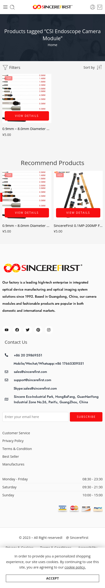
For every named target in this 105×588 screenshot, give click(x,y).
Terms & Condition (17, 448)
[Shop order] (93, 67)
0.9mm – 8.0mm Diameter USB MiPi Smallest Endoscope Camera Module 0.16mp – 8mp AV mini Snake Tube (26, 128)
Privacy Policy (13, 440)
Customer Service (16, 433)
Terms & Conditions (55, 547)
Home (52, 45)
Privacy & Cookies (20, 547)
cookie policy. (75, 570)
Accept (52, 581)
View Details (27, 116)
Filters (11, 68)
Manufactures (13, 464)
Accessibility (87, 547)
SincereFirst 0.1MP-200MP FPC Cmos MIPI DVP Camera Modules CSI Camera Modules (78, 225)
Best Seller (10, 456)
